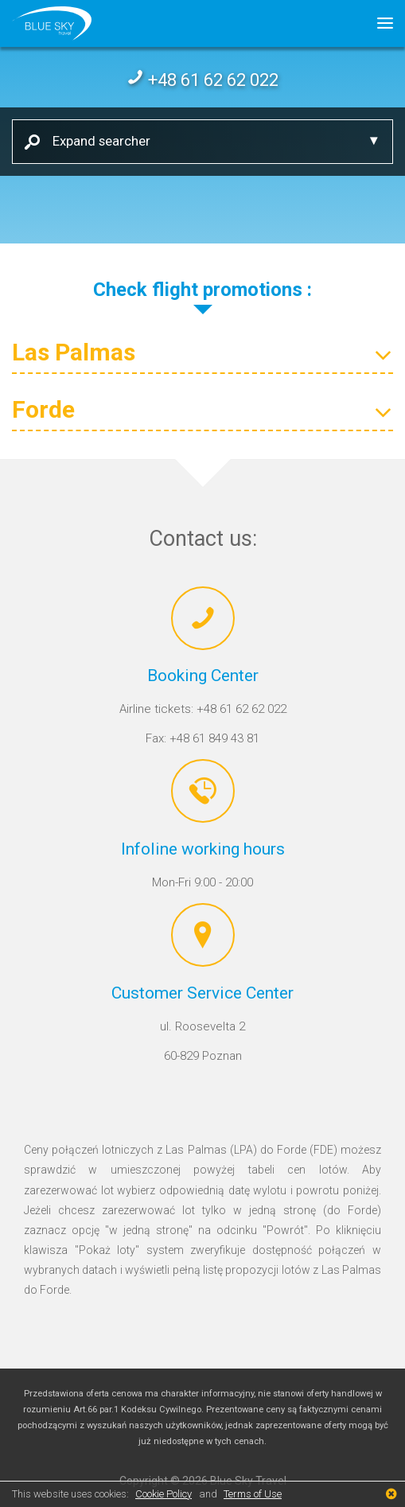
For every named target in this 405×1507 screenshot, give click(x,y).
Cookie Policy (163, 1494)
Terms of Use (253, 1494)
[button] (379, 23)
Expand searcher (95, 140)
